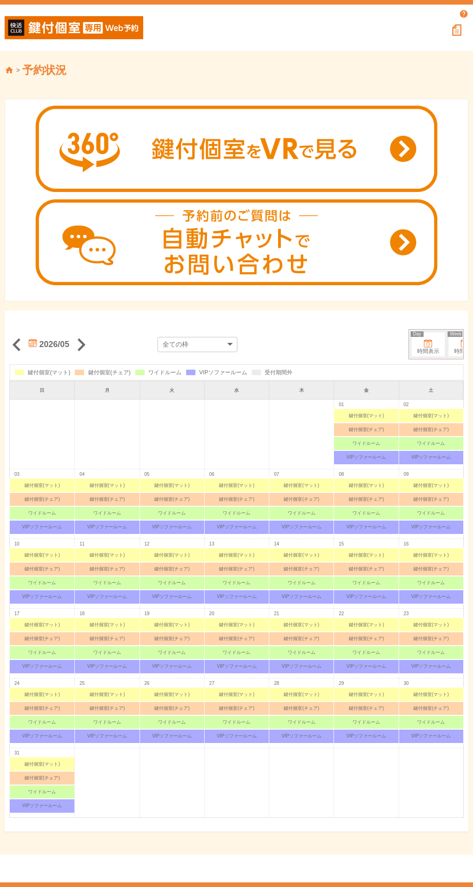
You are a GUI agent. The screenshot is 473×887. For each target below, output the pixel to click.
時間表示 (425, 343)
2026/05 (49, 344)
